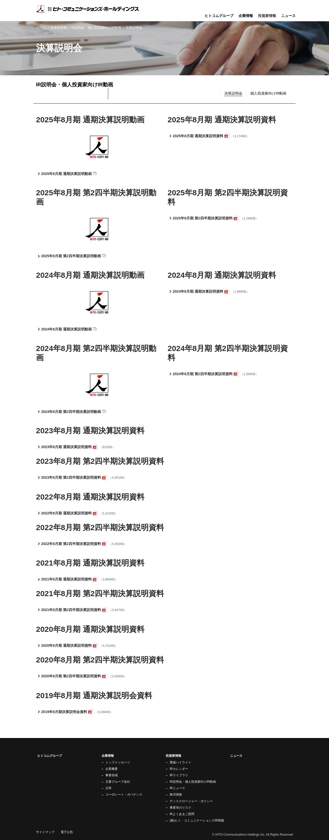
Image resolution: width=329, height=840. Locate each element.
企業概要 (111, 769)
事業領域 (111, 775)
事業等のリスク (180, 807)
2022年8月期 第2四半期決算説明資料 (71, 544)
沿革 (108, 788)
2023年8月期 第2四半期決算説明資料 (71, 477)
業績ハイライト (180, 762)
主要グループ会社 (117, 781)
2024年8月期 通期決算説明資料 (198, 291)
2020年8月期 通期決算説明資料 (66, 645)
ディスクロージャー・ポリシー (191, 801)
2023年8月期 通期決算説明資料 (66, 447)
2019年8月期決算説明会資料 (64, 712)
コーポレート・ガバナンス (123, 794)
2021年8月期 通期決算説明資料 (66, 579)
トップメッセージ (117, 762)
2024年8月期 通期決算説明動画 (66, 329)
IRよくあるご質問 (182, 814)
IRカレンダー (179, 769)
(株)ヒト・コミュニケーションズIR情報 (197, 820)
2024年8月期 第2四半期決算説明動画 (71, 412)
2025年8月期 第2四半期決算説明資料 (203, 218)
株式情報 (176, 794)
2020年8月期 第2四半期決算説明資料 (71, 676)
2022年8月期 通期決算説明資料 (66, 513)
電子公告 (67, 832)
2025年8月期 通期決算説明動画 (66, 174)
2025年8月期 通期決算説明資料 (198, 136)
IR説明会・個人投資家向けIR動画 (96, 28)
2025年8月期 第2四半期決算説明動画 (71, 256)
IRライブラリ (179, 775)
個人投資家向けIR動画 (268, 93)
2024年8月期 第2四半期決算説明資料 (203, 374)
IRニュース (177, 788)
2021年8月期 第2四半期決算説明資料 (71, 610)
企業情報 (246, 16)
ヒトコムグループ (219, 16)
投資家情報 (58, 28)
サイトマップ (45, 832)
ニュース (288, 16)
